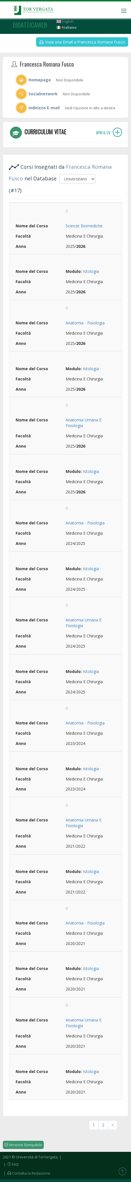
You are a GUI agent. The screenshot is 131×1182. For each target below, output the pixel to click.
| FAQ (11, 1164)
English (65, 21)
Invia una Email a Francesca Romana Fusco (82, 42)
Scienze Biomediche (84, 225)
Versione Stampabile (23, 1144)
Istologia (91, 271)
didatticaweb (30, 24)
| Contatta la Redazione (26, 1173)
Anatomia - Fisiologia (85, 323)
